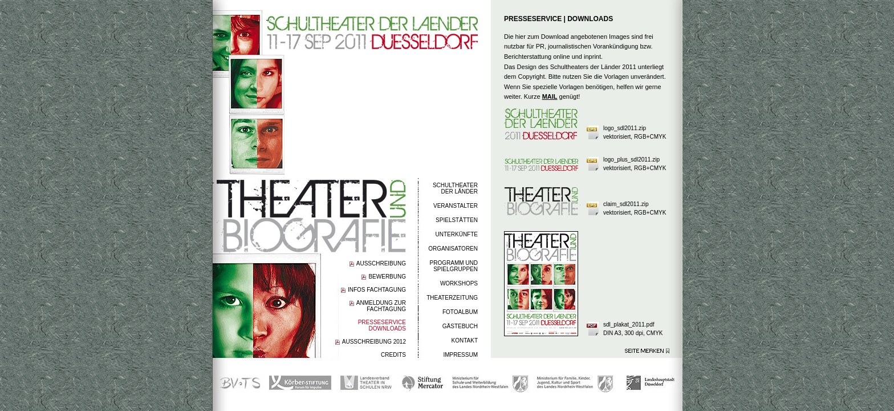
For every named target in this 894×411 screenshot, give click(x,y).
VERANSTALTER (455, 206)
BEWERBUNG (387, 276)
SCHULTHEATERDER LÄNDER (455, 188)
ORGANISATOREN (453, 248)
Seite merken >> (647, 350)
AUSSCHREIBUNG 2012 (374, 342)
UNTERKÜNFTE (457, 234)
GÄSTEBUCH (460, 326)
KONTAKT (465, 340)
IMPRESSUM (460, 355)
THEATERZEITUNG (452, 298)
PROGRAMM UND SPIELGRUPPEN (454, 266)
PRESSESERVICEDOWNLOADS (382, 325)
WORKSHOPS (459, 283)
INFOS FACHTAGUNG (377, 290)
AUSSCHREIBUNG (381, 263)
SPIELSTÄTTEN (457, 220)
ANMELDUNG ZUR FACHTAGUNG (381, 306)
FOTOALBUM (460, 312)
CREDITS (393, 355)
